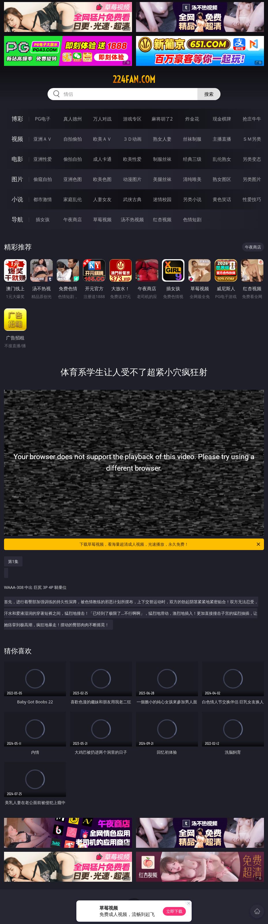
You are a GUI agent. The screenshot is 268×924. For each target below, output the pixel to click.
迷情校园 (162, 199)
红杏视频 (162, 219)
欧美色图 (102, 179)
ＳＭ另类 (252, 139)
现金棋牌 (222, 119)
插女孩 (43, 219)
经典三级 (192, 159)
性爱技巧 (252, 199)
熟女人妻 (162, 139)
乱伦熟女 (222, 159)
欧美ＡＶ (102, 139)
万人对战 (102, 119)
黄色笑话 (222, 199)
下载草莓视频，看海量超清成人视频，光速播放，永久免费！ (170, 544)
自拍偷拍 (72, 139)
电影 (17, 159)
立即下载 (174, 911)
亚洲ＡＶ (42, 139)
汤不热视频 (132, 219)
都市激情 (42, 199)
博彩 (17, 119)
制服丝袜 (162, 159)
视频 (17, 139)
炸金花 (192, 119)
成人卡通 (102, 159)
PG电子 (42, 119)
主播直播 (222, 139)
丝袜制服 (192, 139)
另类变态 (252, 159)
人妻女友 (102, 199)
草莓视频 (102, 219)
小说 (17, 199)
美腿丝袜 (162, 179)
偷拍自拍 (72, 159)
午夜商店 (72, 219)
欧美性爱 (132, 159)
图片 (17, 179)
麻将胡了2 (162, 119)
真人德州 (72, 119)
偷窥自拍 (42, 179)
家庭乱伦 (72, 199)
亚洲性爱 (42, 159)
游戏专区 (132, 119)
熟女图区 (222, 179)
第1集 (13, 561)
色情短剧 (192, 219)
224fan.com (134, 79)
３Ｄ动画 (132, 139)
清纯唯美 (192, 179)
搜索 (209, 94)
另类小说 (192, 199)
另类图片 (252, 179)
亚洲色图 (72, 179)
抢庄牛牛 (252, 119)
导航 (17, 219)
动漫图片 (132, 179)
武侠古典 (132, 199)
